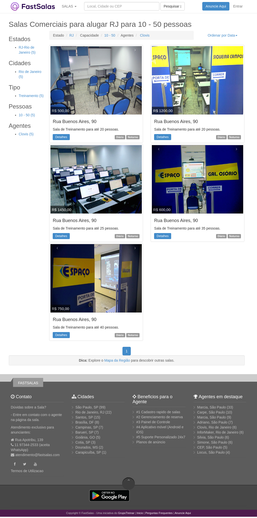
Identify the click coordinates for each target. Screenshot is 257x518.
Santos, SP (84, 417)
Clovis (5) (26, 134)
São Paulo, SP (87, 407)
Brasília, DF (85, 422)
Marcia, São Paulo (211, 407)
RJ (71, 35)
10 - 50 (109, 35)
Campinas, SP (87, 427)
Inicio (140, 512)
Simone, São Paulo (212, 442)
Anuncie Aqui (216, 6)
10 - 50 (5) (27, 115)
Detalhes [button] (61, 137)
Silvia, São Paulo (210, 437)
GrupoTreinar (126, 512)
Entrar (238, 6)
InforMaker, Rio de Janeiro (217, 432)
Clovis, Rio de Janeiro (214, 427)
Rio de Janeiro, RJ (90, 412)
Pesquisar (172, 6)
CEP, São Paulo (209, 447)
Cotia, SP (83, 442)
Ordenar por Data (222, 35)
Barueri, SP (84, 432)
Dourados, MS (87, 447)
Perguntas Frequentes (159, 512)
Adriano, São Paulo (212, 422)
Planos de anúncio (150, 442)
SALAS (69, 6)
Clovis (144, 35)
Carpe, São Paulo (211, 412)
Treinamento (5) (31, 96)
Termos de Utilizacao (27, 471)
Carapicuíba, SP (88, 452)
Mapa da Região (117, 360)
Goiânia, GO (85, 437)
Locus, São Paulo (211, 452)
